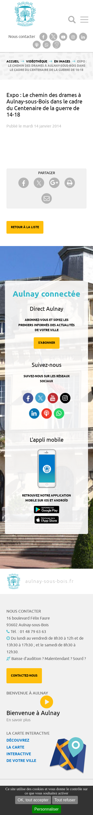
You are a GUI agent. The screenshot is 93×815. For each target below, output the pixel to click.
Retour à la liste (25, 227)
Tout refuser (65, 800)
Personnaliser (46, 809)
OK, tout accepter (33, 800)
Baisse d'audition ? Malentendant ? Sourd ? (48, 658)
